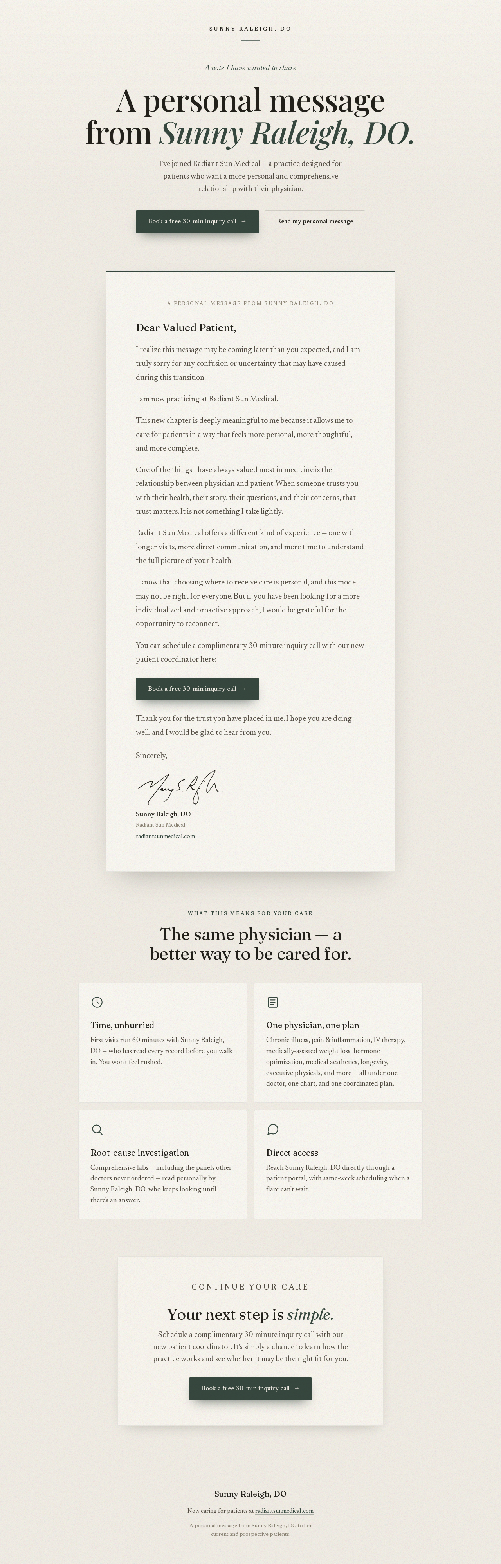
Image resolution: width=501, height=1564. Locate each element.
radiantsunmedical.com (165, 837)
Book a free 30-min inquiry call (197, 221)
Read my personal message (315, 221)
